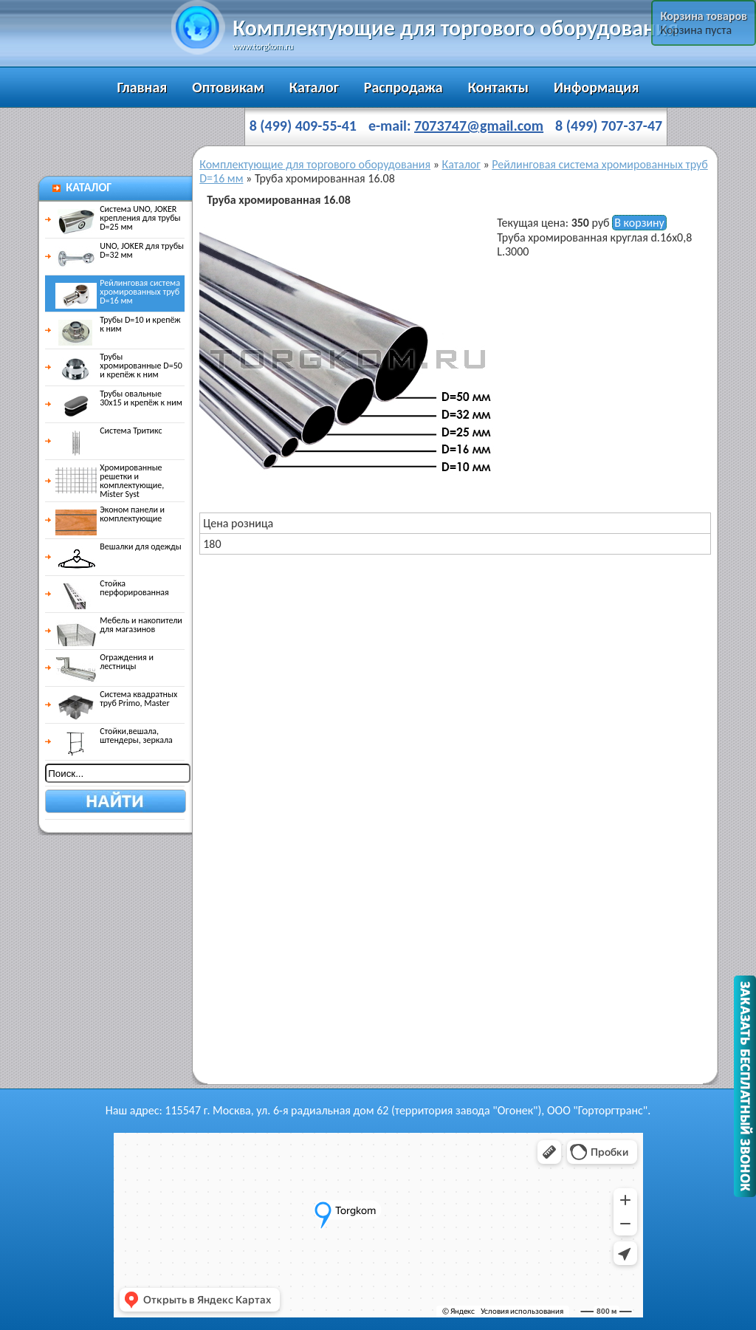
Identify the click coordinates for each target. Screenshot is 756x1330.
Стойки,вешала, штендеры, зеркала (114, 735)
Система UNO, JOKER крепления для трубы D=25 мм (117, 218)
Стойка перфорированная (112, 588)
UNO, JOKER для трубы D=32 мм (119, 250)
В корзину (639, 223)
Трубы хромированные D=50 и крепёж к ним (118, 365)
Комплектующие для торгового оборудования (314, 164)
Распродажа (403, 87)
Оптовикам (228, 87)
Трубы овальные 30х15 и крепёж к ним (118, 398)
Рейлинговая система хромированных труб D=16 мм (117, 291)
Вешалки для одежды (118, 546)
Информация (596, 87)
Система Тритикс (108, 430)
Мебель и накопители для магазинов (118, 625)
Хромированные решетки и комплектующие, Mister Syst (109, 480)
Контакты (498, 87)
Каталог (314, 87)
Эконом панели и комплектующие (110, 514)
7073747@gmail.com (478, 125)
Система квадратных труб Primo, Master (116, 698)
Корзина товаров (703, 16)
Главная (142, 87)
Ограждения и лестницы (104, 662)
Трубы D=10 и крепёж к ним (117, 324)
